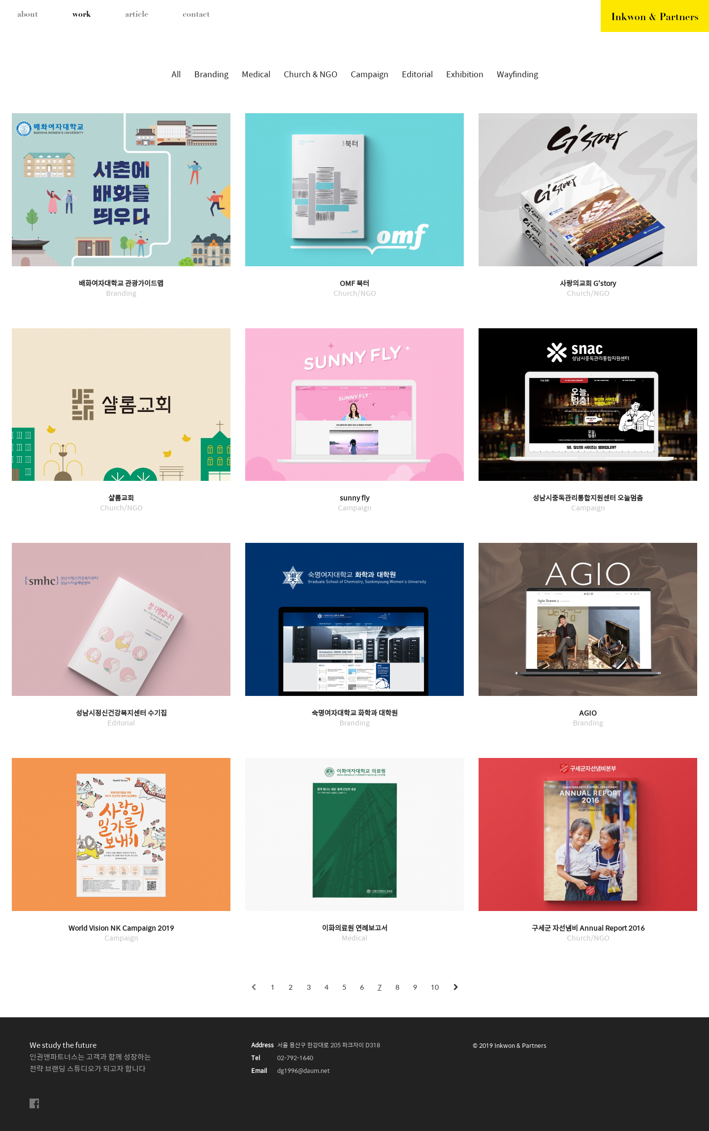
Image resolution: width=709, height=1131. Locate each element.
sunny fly (354, 498)
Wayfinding (517, 75)
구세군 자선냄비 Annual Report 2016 (588, 928)
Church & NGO (310, 75)
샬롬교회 (121, 498)
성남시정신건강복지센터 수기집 (121, 713)
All (176, 75)
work (81, 15)
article (136, 15)
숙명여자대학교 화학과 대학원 (355, 713)
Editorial (417, 75)
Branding (211, 75)
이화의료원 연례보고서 (354, 928)
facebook (34, 1104)
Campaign (369, 75)
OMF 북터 (354, 284)
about (27, 15)
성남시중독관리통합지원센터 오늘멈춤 (588, 498)
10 (435, 987)
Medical (256, 75)
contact (196, 15)
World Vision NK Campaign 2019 (121, 928)
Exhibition (464, 75)
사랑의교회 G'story (588, 284)
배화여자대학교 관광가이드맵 (121, 284)
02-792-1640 (295, 1058)
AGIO (588, 713)
